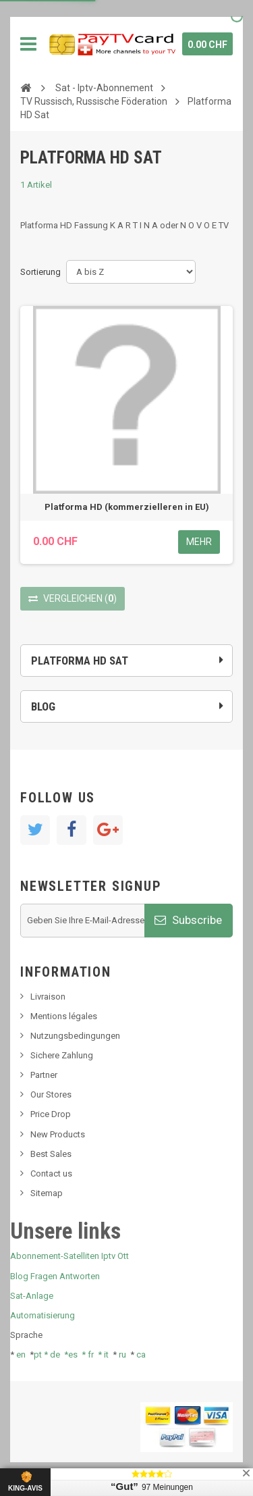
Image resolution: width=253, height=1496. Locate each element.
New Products (57, 1134)
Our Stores (51, 1094)
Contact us (51, 1173)
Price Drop (50, 1114)
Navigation (28, 44)
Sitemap (46, 1193)
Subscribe (188, 920)
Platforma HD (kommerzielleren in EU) (127, 507)
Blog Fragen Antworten (55, 1276)
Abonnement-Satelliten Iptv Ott (69, 1256)
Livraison (47, 996)
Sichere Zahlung (61, 1055)
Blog (43, 706)
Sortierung (40, 272)
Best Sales (51, 1154)
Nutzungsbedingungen (75, 1036)
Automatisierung (42, 1315)
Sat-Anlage (31, 1296)
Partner (43, 1075)
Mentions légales (63, 1016)
